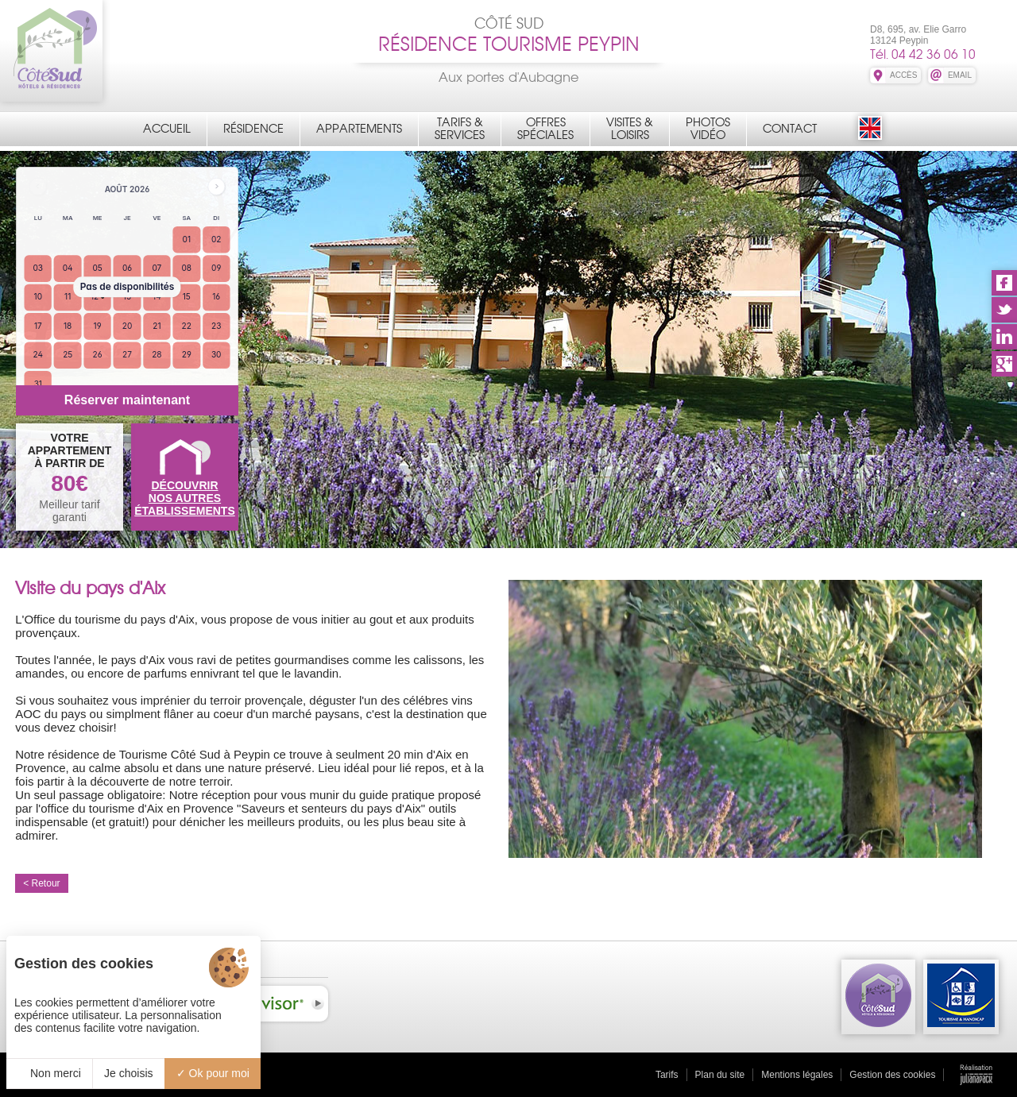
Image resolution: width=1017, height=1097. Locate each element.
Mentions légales (797, 1074)
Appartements (359, 128)
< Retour (41, 883)
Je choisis (128, 1073)
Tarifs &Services (460, 128)
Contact (790, 128)
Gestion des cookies (892, 1074)
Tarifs (667, 1074)
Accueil (167, 128)
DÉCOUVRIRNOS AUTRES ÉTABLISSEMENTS (184, 498)
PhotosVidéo (708, 128)
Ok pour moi (212, 1073)
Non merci (49, 1073)
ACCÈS (903, 75)
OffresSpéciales (545, 128)
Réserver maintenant (127, 400)
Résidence (253, 128)
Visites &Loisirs (629, 128)
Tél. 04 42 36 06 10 (923, 54)
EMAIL (960, 75)
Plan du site (720, 1074)
